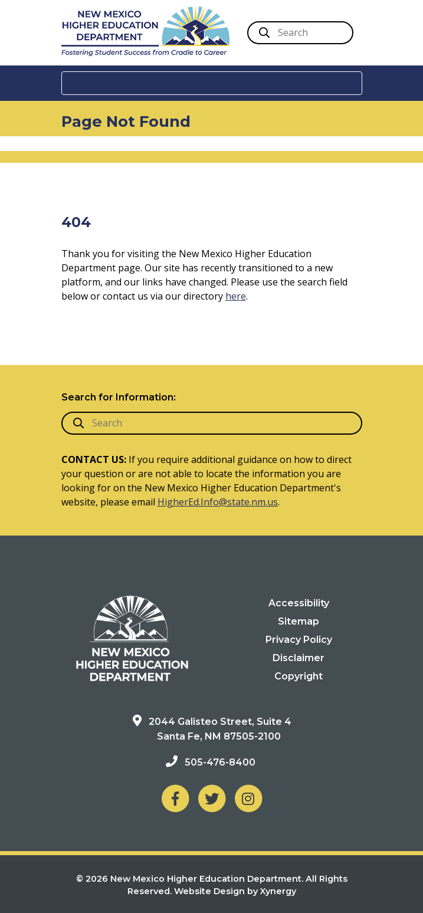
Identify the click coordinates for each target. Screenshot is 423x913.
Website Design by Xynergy (235, 891)
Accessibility (298, 603)
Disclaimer (298, 658)
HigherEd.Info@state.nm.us (218, 501)
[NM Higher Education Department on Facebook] (175, 797)
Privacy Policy (298, 639)
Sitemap (298, 621)
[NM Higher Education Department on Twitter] (212, 797)
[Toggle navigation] (211, 83)
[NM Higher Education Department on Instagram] (248, 797)
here (235, 296)
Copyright (298, 676)
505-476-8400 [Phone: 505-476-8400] (220, 762)
